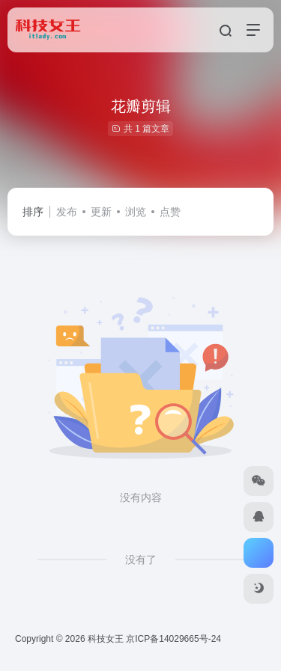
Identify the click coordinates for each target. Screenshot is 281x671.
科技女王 (106, 639)
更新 (101, 212)
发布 (66, 212)
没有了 (141, 560)
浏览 (135, 212)
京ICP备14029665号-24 (174, 639)
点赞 (170, 212)
